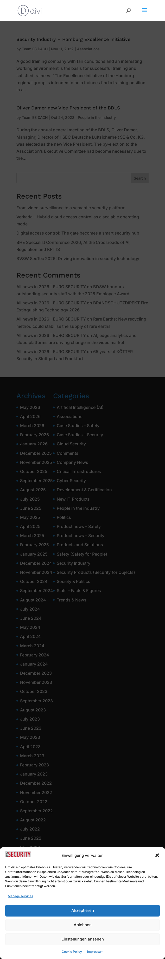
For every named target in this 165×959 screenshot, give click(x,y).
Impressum (95, 956)
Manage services (20, 901)
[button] (157, 860)
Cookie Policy (72, 956)
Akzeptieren (82, 915)
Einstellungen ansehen (82, 944)
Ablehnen (83, 929)
